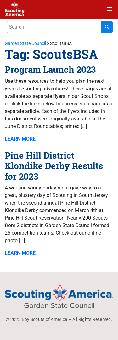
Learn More (20, 139)
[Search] (107, 27)
